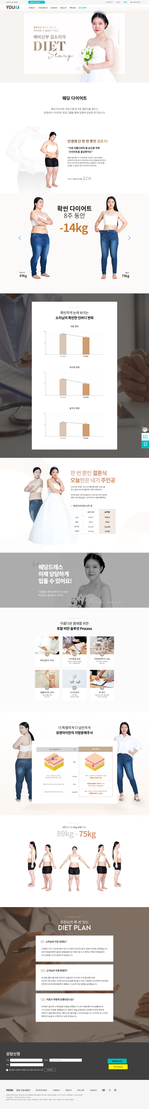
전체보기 (32, 7)
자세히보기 (50, 1070)
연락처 (46, 1060)
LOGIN (118, 2)
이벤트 (125, 2)
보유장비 (54, 7)
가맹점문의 (56, 1090)
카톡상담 (72, 7)
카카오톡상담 (118, 1067)
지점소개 (63, 7)
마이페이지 (109, 2)
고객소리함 (80, 1090)
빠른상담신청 (117, 1061)
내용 (7, 1064)
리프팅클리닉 (43, 7)
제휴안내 (68, 1090)
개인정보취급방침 (41, 1090)
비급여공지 (93, 1090)
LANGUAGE (135, 2)
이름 (7, 1060)
